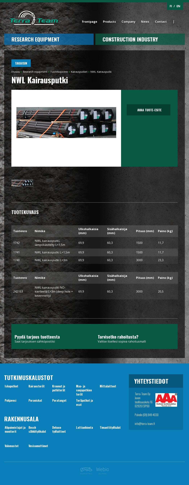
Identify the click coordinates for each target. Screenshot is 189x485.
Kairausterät (37, 386)
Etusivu (15, 71)
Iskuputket (11, 386)
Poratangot (59, 400)
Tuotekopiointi (59, 71)
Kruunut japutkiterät (58, 388)
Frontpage (89, 22)
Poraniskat (35, 400)
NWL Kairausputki (100, 71)
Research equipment (35, 39)
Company (128, 22)
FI (171, 6)
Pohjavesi (10, 400)
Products (109, 22)
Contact (161, 22)
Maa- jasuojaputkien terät (84, 390)
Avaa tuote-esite (149, 109)
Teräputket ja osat (84, 402)
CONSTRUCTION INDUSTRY (130, 39)
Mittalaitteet (108, 386)
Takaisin (21, 63)
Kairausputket (79, 71)
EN (178, 6)
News (145, 22)
